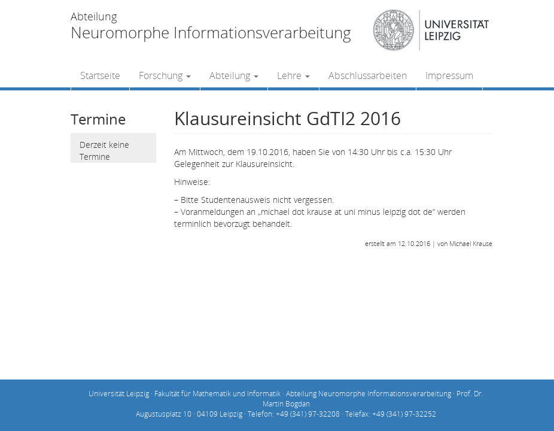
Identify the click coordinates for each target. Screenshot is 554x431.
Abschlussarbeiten (367, 75)
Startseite (100, 75)
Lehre (293, 75)
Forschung (165, 75)
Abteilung (233, 75)
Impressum (449, 75)
